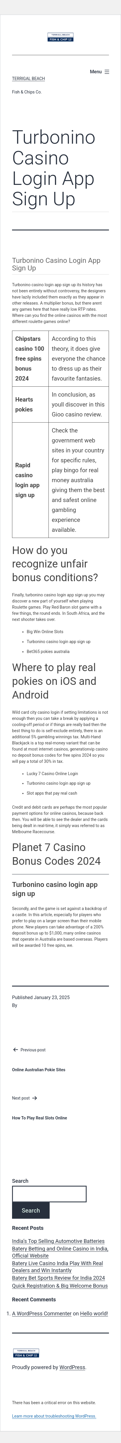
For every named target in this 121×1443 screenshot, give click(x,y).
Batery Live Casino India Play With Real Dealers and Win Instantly (57, 1266)
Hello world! (94, 1313)
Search (20, 1181)
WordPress (72, 1367)
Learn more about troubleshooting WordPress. (54, 1416)
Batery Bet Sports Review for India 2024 (58, 1278)
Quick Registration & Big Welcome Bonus (60, 1286)
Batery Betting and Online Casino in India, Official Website (60, 1252)
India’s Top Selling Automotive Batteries (58, 1241)
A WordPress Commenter (42, 1313)
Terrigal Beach (28, 78)
